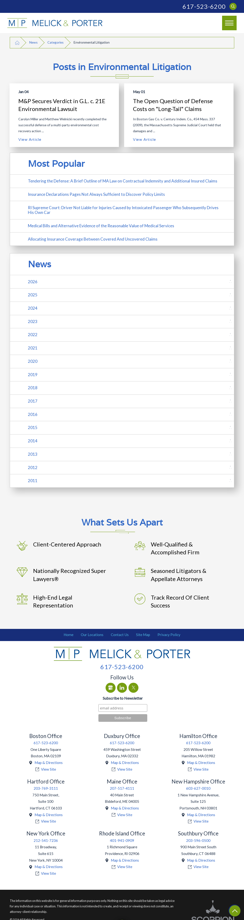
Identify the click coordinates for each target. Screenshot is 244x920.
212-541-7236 (46, 840)
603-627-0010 (198, 788)
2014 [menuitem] (32, 440)
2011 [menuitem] (32, 480)
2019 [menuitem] (32, 374)
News (33, 42)
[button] (229, 23)
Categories (55, 42)
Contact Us (120, 634)
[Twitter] (133, 688)
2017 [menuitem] (32, 401)
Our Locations (92, 634)
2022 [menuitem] (32, 334)
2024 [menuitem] (32, 308)
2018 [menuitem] (32, 387)
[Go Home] (17, 42)
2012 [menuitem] (32, 467)
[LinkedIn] (122, 688)
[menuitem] (68, 635)
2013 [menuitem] (32, 454)
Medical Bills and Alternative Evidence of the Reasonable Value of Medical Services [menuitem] (101, 225)
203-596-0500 (198, 840)
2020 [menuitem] (32, 361)
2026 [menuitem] (32, 281)
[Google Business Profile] (111, 688)
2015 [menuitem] (32, 427)
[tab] (230, 281)
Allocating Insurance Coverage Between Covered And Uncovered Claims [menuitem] (93, 239)
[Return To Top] (234, 910)
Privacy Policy (169, 634)
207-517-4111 (122, 788)
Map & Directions (49, 762)
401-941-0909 (122, 840)
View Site (48, 769)
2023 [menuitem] (32, 321)
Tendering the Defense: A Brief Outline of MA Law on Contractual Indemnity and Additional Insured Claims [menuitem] (122, 180)
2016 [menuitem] (32, 414)
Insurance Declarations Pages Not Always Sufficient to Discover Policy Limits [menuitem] (96, 194)
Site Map (143, 634)
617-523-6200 (204, 6)
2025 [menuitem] (32, 294)
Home (68, 634)
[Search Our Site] (233, 6)
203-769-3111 (46, 788)
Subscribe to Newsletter (123, 698)
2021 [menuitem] (32, 347)
